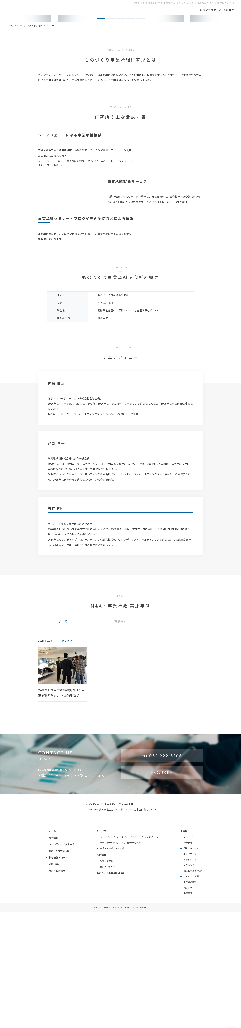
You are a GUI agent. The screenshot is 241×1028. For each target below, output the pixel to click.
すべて (62, 752)
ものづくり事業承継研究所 (29, 124)
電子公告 (188, 1003)
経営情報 (188, 959)
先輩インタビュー (108, 977)
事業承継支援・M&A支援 (112, 964)
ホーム (10, 124)
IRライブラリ (190, 970)
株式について (190, 975)
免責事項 (188, 1009)
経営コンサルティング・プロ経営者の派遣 (120, 959)
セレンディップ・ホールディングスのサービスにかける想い (129, 953)
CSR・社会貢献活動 (59, 967)
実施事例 (120, 752)
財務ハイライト (191, 964)
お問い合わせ (56, 980)
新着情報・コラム (58, 973)
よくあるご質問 (191, 992)
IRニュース (189, 953)
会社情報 (53, 954)
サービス (101, 947)
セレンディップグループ (61, 960)
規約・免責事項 (57, 987)
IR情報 (183, 947)
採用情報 (101, 971)
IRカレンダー (190, 981)
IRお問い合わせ (191, 998)
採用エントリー (107, 982)
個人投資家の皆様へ (193, 987)
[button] (101, 117)
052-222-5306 (162, 901)
